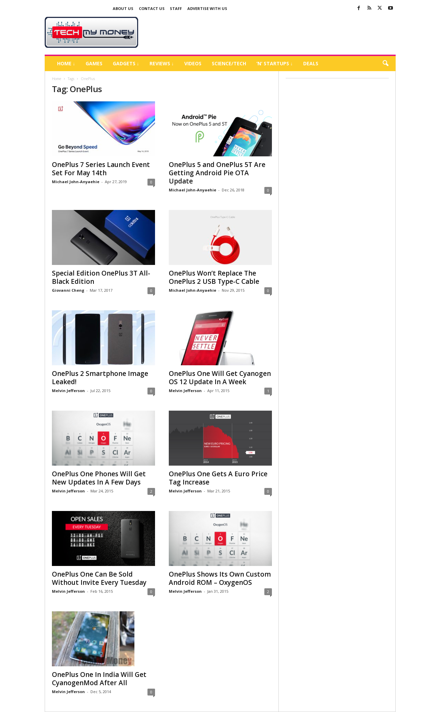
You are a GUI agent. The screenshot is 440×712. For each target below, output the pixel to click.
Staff (176, 8)
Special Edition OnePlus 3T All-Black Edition (101, 277)
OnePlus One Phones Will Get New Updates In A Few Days (99, 478)
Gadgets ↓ (126, 63)
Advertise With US (207, 8)
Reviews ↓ (162, 63)
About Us (123, 8)
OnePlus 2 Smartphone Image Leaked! (100, 377)
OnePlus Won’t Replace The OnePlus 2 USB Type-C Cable (214, 277)
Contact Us (152, 8)
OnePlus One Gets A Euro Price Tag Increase (218, 478)
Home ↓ (66, 63)
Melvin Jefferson (68, 390)
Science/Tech (229, 63)
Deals (310, 63)
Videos (192, 63)
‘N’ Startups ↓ (274, 63)
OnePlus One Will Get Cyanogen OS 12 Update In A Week (220, 377)
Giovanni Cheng (68, 290)
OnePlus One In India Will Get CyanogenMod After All (99, 678)
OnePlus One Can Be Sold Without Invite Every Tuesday (99, 578)
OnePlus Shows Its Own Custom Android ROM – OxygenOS (220, 578)
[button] (385, 63)
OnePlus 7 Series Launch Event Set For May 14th (101, 168)
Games (94, 63)
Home (56, 78)
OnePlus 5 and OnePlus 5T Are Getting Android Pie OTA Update (217, 173)
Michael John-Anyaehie (75, 181)
